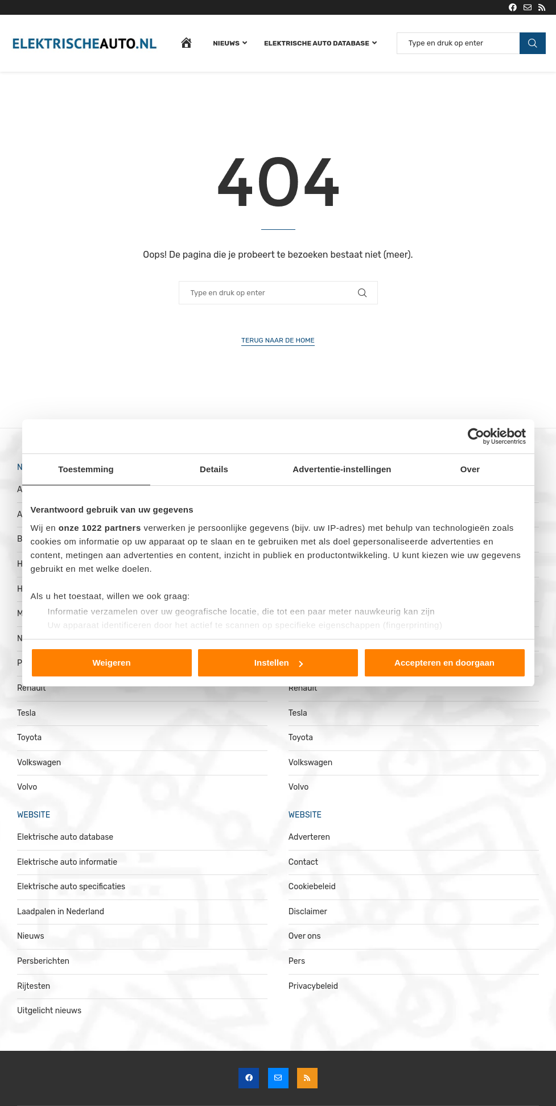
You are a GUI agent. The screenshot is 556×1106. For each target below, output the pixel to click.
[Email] (527, 7)
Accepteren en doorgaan (444, 662)
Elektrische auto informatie (67, 862)
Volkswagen (39, 762)
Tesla (26, 713)
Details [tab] (214, 469)
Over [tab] (470, 469)
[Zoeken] (471, 43)
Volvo (27, 787)
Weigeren (111, 662)
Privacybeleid (313, 986)
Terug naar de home (278, 340)
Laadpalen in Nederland (60, 912)
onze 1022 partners (100, 528)
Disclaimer (308, 912)
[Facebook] (512, 7)
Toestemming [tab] (86, 469)
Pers (297, 961)
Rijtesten (33, 986)
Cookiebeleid (312, 887)
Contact (303, 862)
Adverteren (309, 837)
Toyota (29, 737)
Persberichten (43, 961)
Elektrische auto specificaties (71, 887)
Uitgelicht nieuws (49, 1011)
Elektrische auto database (316, 43)
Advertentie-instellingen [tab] (342, 469)
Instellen (278, 662)
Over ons (305, 936)
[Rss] (542, 7)
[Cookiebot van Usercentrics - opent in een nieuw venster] (476, 436)
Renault (31, 688)
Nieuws (226, 43)
